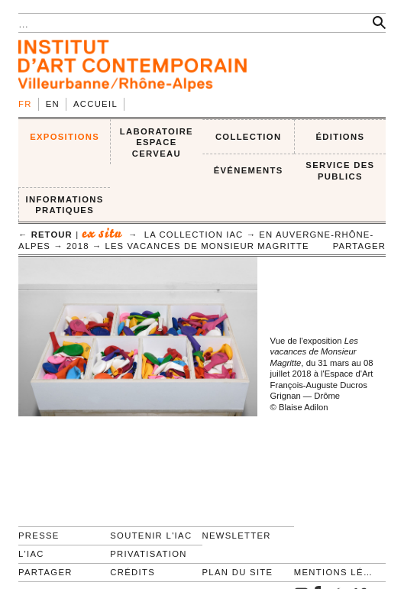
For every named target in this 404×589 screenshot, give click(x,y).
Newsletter (236, 535)
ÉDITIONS (339, 136)
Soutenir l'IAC (151, 535)
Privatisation (148, 553)
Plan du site (237, 572)
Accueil (95, 103)
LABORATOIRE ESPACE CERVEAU (156, 142)
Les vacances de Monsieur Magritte (207, 246)
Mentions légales (333, 572)
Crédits (132, 572)
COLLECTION (248, 136)
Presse (39, 535)
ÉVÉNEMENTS (248, 170)
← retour (45, 234)
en (53, 103)
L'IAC (31, 553)
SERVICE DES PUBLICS (339, 170)
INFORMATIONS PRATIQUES (65, 205)
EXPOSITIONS (64, 136)
